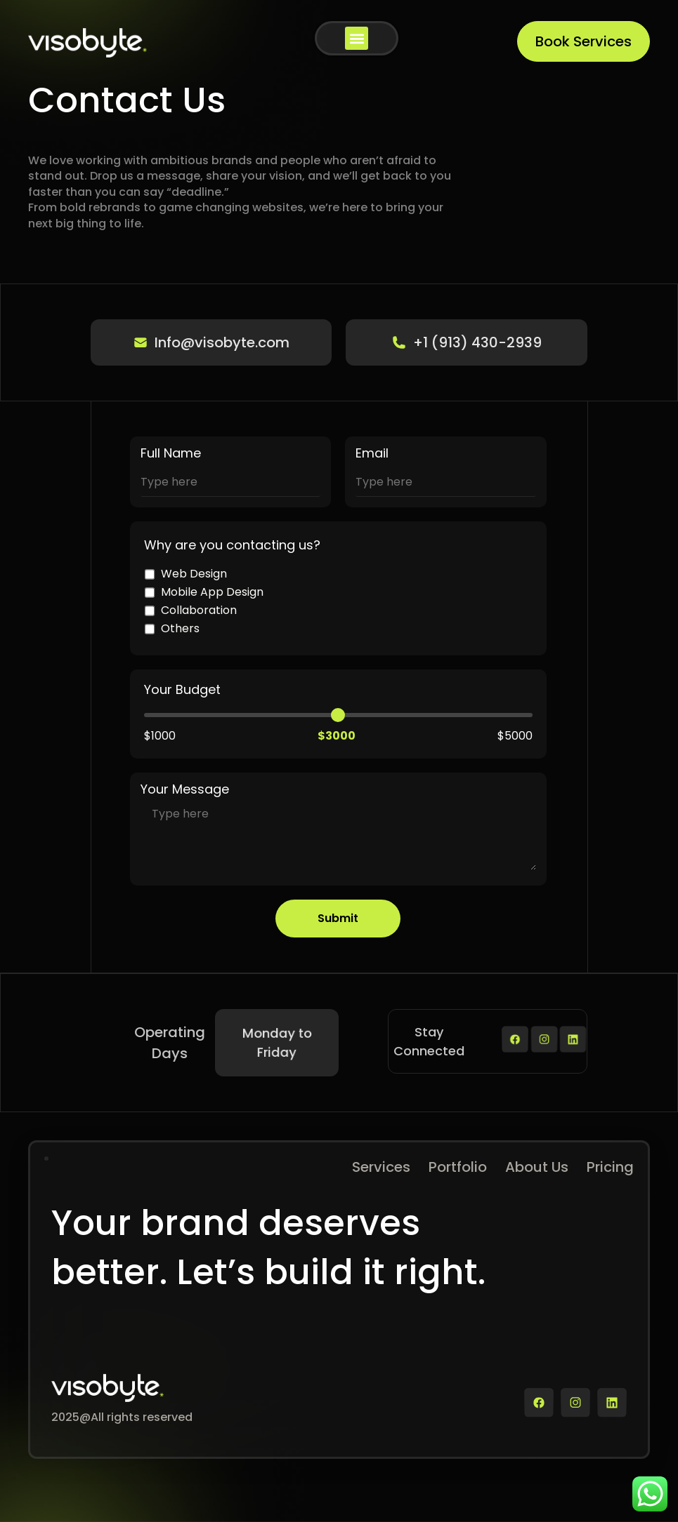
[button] (356, 38)
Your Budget (182, 689)
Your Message (185, 789)
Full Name (171, 453)
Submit (338, 918)
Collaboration (190, 610)
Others (172, 628)
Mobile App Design (203, 592)
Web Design (185, 574)
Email (372, 453)
